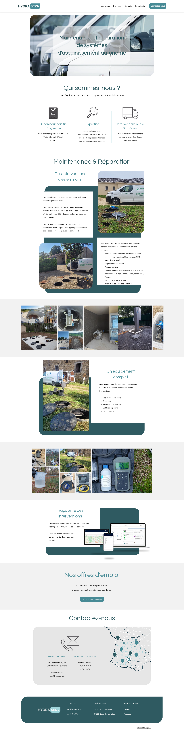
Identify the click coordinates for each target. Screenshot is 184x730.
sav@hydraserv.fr (57, 676)
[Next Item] (159, 328)
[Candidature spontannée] (92, 599)
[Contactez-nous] (157, 6)
